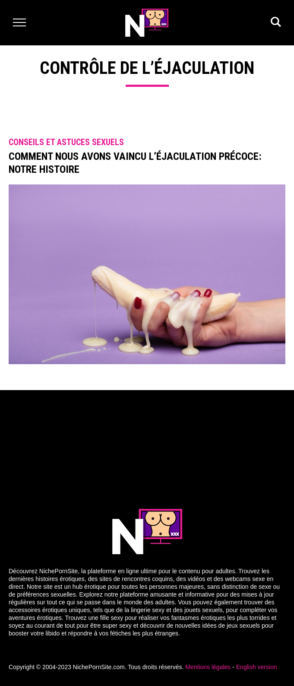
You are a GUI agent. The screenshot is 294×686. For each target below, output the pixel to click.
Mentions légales (208, 667)
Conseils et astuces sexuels (66, 142)
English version (256, 667)
